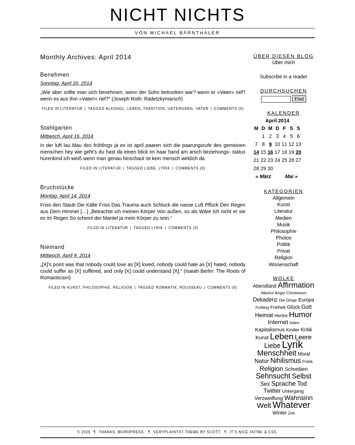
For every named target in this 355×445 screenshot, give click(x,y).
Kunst (73, 287)
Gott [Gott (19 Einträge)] (306, 307)
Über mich (283, 62)
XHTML (256, 432)
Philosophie (96, 287)
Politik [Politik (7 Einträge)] (307, 361)
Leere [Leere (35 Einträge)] (303, 337)
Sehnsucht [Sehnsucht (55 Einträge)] (273, 376)
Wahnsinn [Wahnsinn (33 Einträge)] (298, 397)
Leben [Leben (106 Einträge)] (282, 336)
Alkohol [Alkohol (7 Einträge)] (267, 293)
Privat (283, 251)
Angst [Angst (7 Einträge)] (280, 293)
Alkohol (115, 109)
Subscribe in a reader (284, 76)
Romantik (166, 287)
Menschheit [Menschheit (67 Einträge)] (276, 353)
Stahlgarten (56, 128)
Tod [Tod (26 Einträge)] (302, 383)
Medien (283, 218)
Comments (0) (229, 109)
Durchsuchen (283, 91)
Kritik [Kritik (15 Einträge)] (306, 329)
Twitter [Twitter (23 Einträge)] (272, 390)
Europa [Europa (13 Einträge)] (306, 300)
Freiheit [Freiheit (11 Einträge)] (278, 307)
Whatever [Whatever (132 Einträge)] (291, 405)
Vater (202, 109)
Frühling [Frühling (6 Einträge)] (262, 307)
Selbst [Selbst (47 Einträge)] (302, 376)
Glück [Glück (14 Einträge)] (293, 307)
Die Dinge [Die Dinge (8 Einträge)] (288, 300)
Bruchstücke (57, 187)
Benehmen (55, 75)
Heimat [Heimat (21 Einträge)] (264, 315)
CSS (272, 432)
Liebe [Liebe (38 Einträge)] (272, 345)
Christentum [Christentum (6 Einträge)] (296, 293)
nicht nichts (177, 15)
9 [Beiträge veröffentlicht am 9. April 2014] (270, 144)
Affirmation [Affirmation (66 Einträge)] (296, 285)
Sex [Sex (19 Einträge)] (265, 384)
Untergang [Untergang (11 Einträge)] (293, 391)
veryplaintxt (169, 432)
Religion (122, 287)
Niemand (52, 247)
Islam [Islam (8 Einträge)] (294, 322)
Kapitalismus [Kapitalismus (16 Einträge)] (270, 329)
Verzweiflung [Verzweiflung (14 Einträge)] (268, 398)
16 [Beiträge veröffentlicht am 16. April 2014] (270, 152)
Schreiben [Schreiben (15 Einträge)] (296, 369)
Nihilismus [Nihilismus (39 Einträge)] (285, 360)
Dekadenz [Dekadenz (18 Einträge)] (265, 300)
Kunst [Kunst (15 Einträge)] (262, 337)
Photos (284, 238)
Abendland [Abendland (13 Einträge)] (265, 286)
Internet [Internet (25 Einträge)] (278, 322)
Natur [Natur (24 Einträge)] (261, 361)
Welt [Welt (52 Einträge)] (264, 405)
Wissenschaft (283, 264)
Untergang (180, 109)
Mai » (291, 176)
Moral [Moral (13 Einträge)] (304, 354)
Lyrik (164, 168)
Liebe (150, 168)
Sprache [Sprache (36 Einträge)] (283, 383)
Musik (283, 224)
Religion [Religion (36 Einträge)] (271, 368)
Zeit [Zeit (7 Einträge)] (291, 413)
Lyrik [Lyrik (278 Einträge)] (292, 344)
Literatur (71, 109)
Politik (283, 244)
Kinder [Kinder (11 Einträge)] (293, 329)
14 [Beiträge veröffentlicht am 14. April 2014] (256, 152)
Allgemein (283, 198)
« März (263, 176)
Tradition (154, 109)
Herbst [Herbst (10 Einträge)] (281, 315)
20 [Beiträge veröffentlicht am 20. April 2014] (298, 152)
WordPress (131, 432)
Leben (133, 109)
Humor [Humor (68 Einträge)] (300, 314)
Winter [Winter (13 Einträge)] (279, 413)
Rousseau (191, 287)
